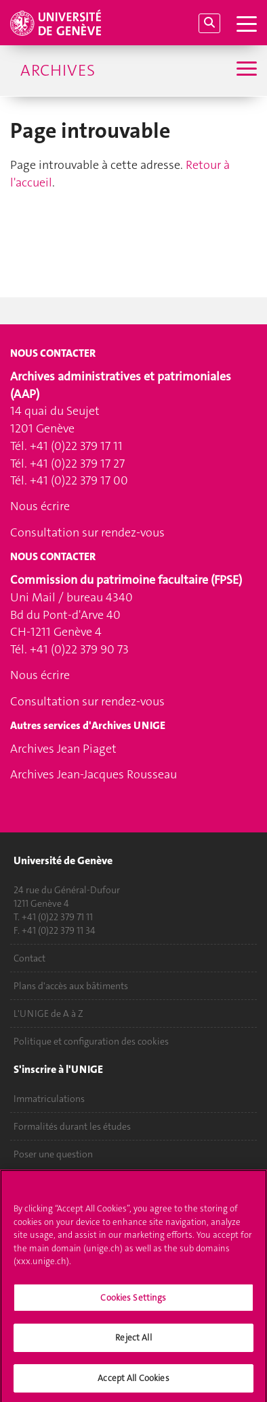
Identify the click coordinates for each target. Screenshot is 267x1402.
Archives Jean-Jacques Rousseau (93, 774)
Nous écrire (40, 506)
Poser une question (53, 1154)
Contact (29, 958)
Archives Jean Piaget (63, 749)
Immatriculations (49, 1099)
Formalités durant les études (72, 1126)
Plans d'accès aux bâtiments (71, 986)
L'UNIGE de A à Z (48, 1013)
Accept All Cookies (133, 1382)
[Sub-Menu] (245, 70)
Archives (57, 70)
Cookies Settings (133, 1302)
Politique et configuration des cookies (91, 1041)
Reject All (133, 1342)
